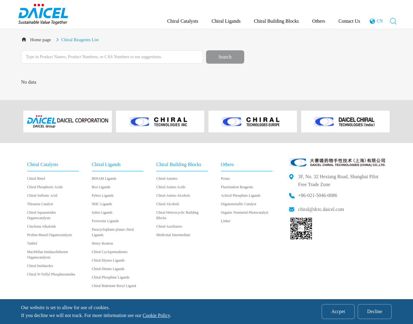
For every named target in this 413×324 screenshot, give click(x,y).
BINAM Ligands (104, 178)
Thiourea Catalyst (40, 204)
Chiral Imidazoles (40, 266)
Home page (40, 39)
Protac (225, 178)
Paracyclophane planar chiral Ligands (113, 232)
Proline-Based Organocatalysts (49, 235)
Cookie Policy (156, 315)
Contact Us (349, 21)
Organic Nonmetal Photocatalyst (244, 212)
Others (318, 21)
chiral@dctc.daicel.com (321, 209)
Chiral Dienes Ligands (108, 269)
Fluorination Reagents (237, 187)
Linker (226, 221)
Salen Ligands (102, 212)
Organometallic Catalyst (238, 204)
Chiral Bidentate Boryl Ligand (114, 286)
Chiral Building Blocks (276, 21)
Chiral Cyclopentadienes (110, 252)
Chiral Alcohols (167, 204)
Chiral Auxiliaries (169, 226)
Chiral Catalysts (182, 21)
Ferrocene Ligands (105, 221)
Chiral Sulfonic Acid (42, 195)
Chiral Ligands (226, 21)
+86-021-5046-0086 (317, 195)
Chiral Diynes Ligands (108, 260)
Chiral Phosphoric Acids (45, 187)
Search (225, 56)
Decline (374, 311)
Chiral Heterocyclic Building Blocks (177, 215)
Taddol (32, 243)
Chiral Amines (167, 178)
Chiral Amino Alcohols (173, 195)
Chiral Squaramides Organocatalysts (41, 215)
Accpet (338, 311)
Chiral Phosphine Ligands (111, 277)
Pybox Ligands (103, 195)
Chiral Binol (36, 178)
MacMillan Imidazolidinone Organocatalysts (47, 254)
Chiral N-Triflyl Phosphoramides (51, 274)
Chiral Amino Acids (170, 187)
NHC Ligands (102, 204)
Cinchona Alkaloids (41, 226)
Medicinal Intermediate (173, 235)
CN (380, 21)
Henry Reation (102, 243)
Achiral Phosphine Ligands (241, 195)
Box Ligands (101, 187)
